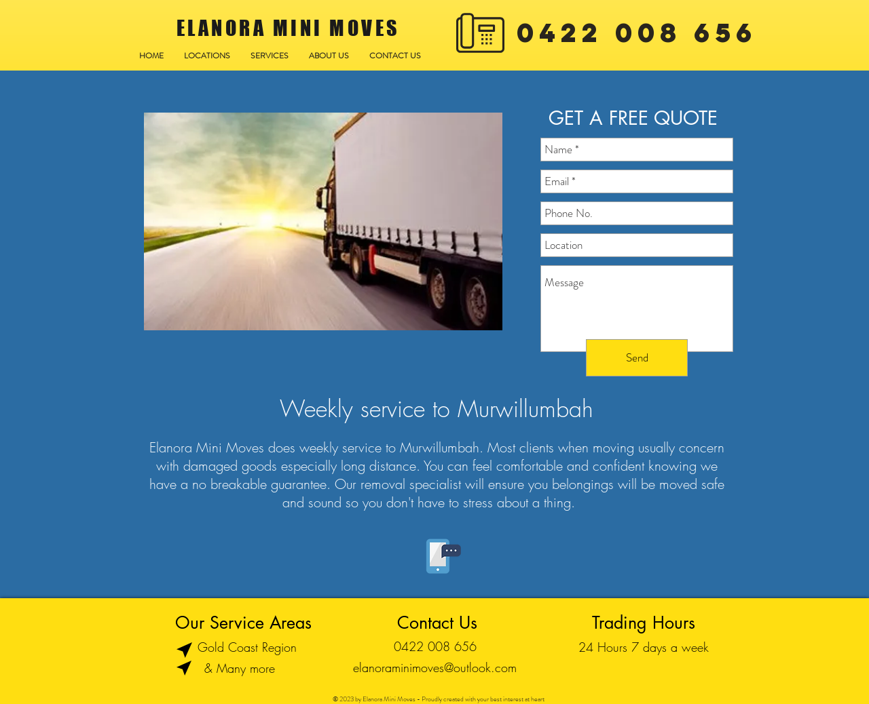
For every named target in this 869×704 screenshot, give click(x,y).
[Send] (637, 357)
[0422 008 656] (435, 647)
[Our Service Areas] (243, 622)
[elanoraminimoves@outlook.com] (435, 668)
